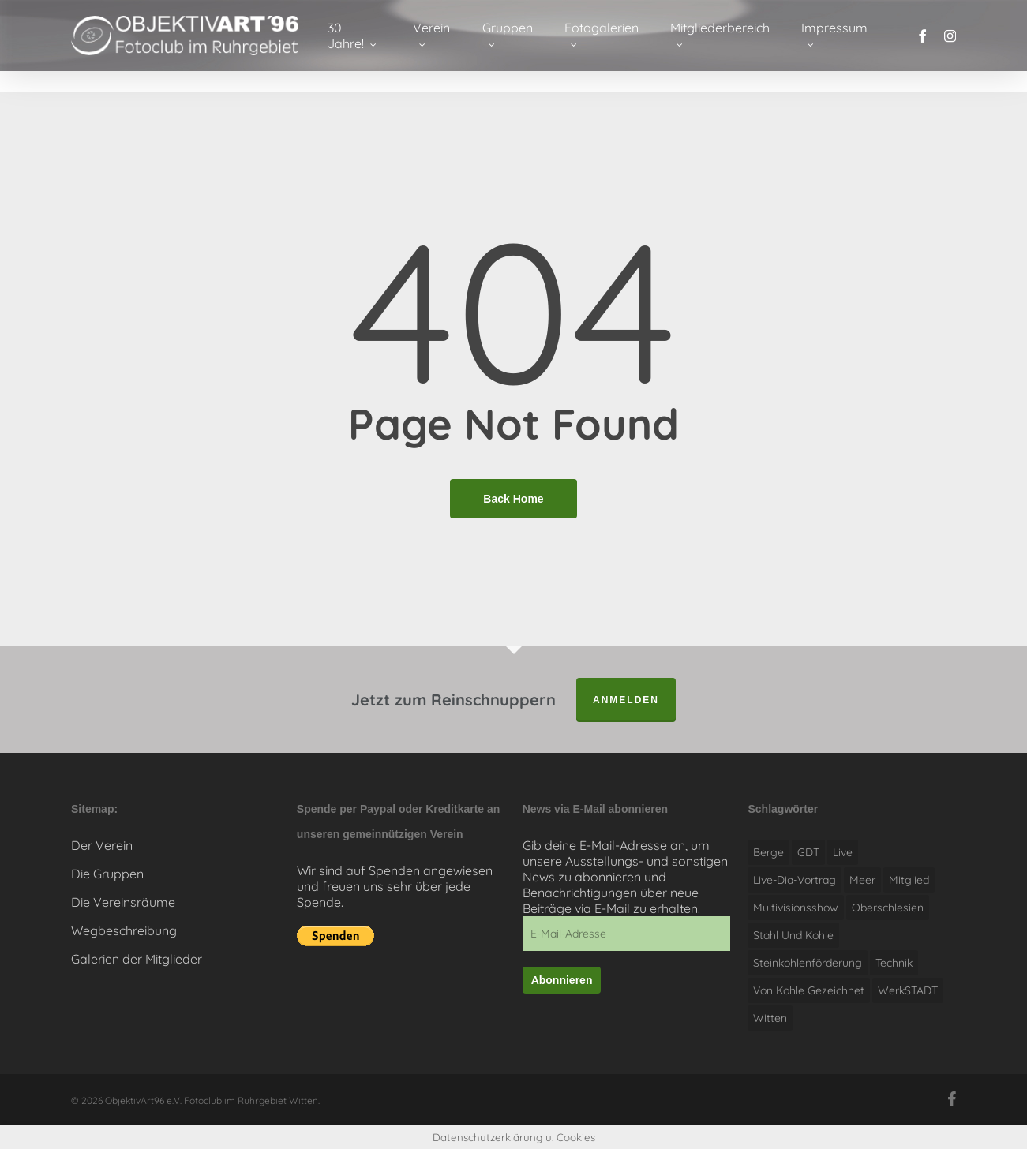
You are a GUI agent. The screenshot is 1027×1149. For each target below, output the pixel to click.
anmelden (626, 699)
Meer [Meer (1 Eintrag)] (862, 880)
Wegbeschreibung (124, 930)
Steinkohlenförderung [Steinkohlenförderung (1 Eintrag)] (807, 963)
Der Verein (102, 845)
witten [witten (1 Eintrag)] (770, 1018)
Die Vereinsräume (123, 902)
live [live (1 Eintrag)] (843, 852)
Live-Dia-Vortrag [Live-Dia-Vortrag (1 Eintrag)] (794, 880)
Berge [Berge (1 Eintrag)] (768, 852)
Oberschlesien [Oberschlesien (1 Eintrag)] (888, 907)
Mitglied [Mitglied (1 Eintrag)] (909, 880)
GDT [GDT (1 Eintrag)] (808, 852)
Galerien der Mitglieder (136, 959)
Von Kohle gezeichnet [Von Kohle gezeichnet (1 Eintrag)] (808, 990)
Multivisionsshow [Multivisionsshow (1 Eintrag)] (795, 907)
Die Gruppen (107, 873)
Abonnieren (562, 980)
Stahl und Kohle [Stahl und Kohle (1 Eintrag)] (793, 935)
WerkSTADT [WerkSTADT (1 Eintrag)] (908, 990)
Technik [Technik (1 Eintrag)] (894, 963)
